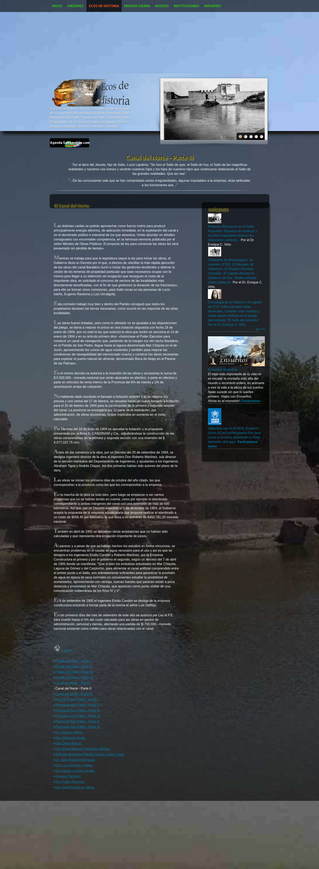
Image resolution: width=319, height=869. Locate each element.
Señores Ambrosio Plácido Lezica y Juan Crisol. (90, 754)
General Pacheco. (68, 776)
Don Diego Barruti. (68, 743)
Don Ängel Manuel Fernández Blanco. (82, 749)
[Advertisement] (159, 42)
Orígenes (75, 6)
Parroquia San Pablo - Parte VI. (78, 727)
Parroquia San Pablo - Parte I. (77, 699)
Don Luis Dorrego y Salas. (74, 765)
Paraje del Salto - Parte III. (74, 672)
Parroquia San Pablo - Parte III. (78, 710)
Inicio (57, 6)
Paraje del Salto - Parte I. (73, 661)
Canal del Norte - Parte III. (74, 694)
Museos (162, 6)
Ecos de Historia (104, 6)
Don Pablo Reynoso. (70, 782)
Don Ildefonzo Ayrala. (70, 738)
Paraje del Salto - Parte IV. (74, 677)
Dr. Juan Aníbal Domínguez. (75, 760)
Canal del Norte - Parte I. (73, 683)
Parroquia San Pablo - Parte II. (77, 705)
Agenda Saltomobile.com (70, 142)
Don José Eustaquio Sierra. (75, 787)
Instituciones (186, 6)
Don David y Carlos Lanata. (75, 771)
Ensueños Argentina (222, 369)
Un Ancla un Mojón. (69, 732)
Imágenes (212, 6)
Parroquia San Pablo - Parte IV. (78, 716)
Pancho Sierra (137, 6)
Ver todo (261, 329)
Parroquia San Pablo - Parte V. (77, 721)
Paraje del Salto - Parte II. (74, 666)
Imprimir (67, 650)
